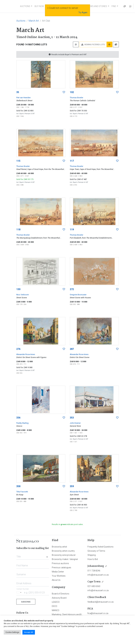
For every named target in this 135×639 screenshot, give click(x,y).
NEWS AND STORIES (97, 6)
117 (72, 160)
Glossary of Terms (96, 551)
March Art (34, 20)
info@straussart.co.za (98, 575)
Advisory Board (59, 598)
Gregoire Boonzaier (78, 294)
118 (18, 229)
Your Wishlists (58, 576)
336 (18, 417)
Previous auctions (60, 563)
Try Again (82, 12)
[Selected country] (19, 592)
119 (72, 229)
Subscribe (26, 602)
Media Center (58, 571)
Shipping (91, 555)
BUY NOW (39, 6)
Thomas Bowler (76, 97)
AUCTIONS (25, 6)
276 (18, 349)
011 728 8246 (93, 570)
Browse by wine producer (64, 555)
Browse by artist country (63, 551)
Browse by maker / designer (65, 559)
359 (72, 486)
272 (72, 289)
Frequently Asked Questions (100, 547)
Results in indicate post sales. (67, 524)
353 (72, 417)
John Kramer (75, 423)
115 (18, 160)
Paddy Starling (22, 423)
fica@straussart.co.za (97, 613)
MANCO (55, 610)
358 (18, 486)
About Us (56, 580)
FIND (114, 6)
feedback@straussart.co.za (100, 602)
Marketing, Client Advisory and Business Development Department (82, 614)
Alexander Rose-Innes (25, 354)
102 (72, 92)
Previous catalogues (61, 567)
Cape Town (94, 582)
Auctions (20, 20)
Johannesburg (95, 566)
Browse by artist (59, 547)
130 (18, 289)
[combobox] (32, 556)
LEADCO (56, 602)
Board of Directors (60, 593)
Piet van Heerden (23, 97)
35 (17, 92)
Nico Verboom (22, 294)
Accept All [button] (28, 632)
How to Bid (92, 559)
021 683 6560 (93, 586)
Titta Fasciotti (22, 492)
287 (72, 349)
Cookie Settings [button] (12, 632)
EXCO (54, 606)
